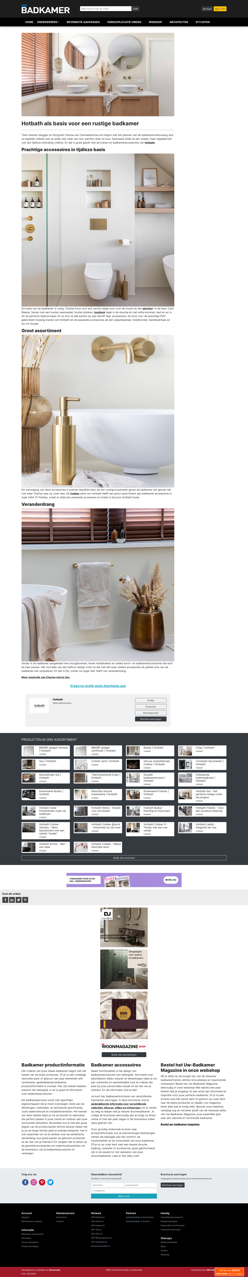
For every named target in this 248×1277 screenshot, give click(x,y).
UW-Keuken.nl (97, 1225)
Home (29, 22)
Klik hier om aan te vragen (229, 1272)
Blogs (163, 1246)
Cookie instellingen (30, 1246)
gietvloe (148, 308)
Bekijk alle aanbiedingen (124, 1054)
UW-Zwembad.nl (99, 1242)
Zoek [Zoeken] (135, 8)
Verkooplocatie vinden (124, 22)
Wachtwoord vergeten (32, 1221)
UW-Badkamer (98, 1217)
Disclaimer (26, 1238)
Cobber (75, 493)
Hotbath (150, 142)
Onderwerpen (47, 22)
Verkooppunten (151, 712)
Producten (150, 706)
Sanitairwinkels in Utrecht (138, 1221)
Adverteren (61, 1217)
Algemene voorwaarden (32, 1234)
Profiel (151, 700)
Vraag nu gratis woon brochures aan (98, 686)
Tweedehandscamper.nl (172, 1217)
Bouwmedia (55, 1270)
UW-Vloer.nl (96, 1233)
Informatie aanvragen (83, 22)
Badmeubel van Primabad (172, 1225)
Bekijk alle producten (124, 857)
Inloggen (25, 1217)
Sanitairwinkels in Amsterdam (140, 1217)
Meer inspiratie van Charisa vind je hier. (46, 677)
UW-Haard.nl (97, 1221)
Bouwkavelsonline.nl (100, 1246)
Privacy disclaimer (30, 1242)
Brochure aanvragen (150, 719)
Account (207, 8)
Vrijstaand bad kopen (171, 1229)
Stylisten (203, 22)
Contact (60, 1221)
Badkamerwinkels (169, 1242)
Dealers (164, 1250)
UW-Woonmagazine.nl (101, 1238)
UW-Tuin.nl (96, 1229)
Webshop (155, 22)
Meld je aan (124, 1196)
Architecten (179, 22)
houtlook (99, 312)
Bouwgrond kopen (169, 1221)
